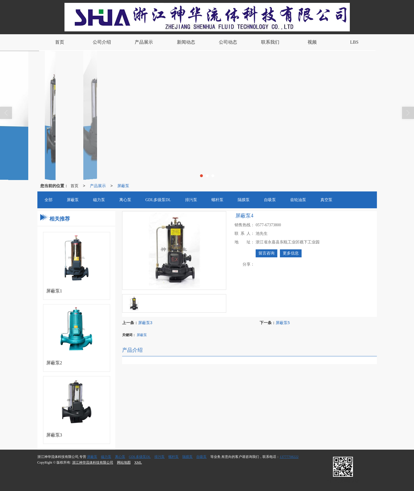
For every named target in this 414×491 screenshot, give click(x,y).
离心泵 (120, 457)
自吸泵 (201, 457)
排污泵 (159, 457)
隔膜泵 (187, 457)
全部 (48, 200)
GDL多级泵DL (140, 457)
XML (138, 462)
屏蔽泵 (123, 185)
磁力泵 (106, 457)
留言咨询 (266, 253)
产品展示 (98, 185)
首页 (74, 185)
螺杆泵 (173, 457)
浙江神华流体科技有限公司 (92, 462)
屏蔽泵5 (283, 322)
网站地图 (124, 462)
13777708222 (289, 457)
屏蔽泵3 (145, 322)
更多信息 (291, 253)
